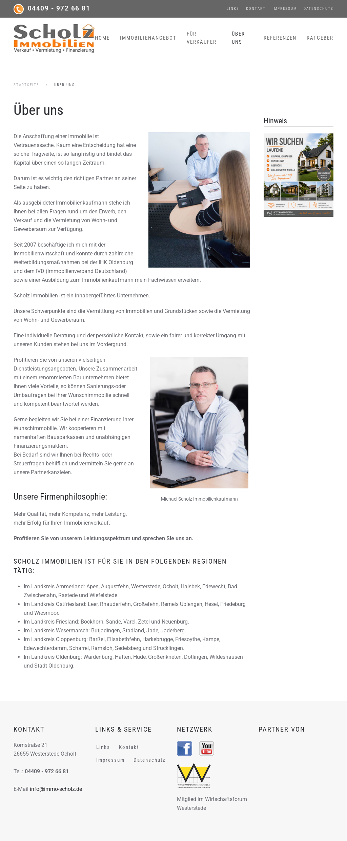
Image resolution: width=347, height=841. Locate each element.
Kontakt (256, 8)
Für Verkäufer (202, 38)
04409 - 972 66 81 (59, 8)
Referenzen (280, 38)
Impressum (284, 8)
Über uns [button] (238, 38)
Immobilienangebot (148, 38)
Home (102, 38)
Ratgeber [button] (320, 38)
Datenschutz (318, 8)
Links (233, 8)
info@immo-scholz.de (56, 789)
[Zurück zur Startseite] (54, 38)
